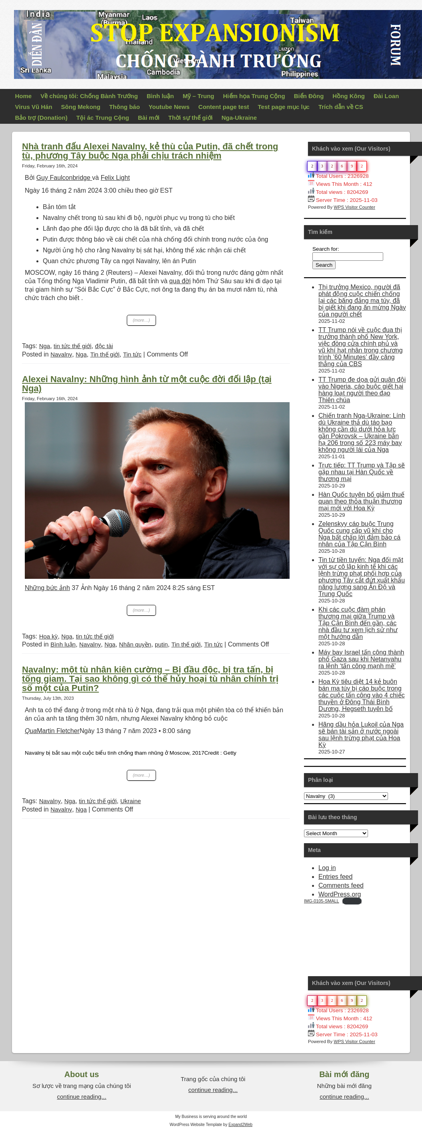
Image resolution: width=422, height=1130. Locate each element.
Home (23, 96)
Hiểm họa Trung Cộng (254, 96)
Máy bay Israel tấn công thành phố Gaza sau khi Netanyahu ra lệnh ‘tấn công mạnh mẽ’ (361, 659)
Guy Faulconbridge (64, 177)
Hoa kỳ (48, 636)
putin (161, 644)
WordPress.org (339, 894)
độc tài (104, 345)
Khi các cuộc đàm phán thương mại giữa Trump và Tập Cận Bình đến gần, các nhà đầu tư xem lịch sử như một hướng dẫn (358, 623)
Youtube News (169, 106)
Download (352, 900)
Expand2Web (240, 1124)
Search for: (325, 249)
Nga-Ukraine (239, 117)
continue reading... (81, 1096)
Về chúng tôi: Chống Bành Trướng (89, 96)
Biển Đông (309, 96)
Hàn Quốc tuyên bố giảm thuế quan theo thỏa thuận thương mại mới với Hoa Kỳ (361, 501)
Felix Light (115, 177)
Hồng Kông (348, 96)
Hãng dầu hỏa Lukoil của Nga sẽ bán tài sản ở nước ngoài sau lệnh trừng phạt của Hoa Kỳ (361, 734)
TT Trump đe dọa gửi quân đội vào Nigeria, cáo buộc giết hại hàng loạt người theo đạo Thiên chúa (362, 389)
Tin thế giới (105, 354)
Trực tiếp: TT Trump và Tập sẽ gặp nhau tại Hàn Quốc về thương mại (361, 472)
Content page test (223, 106)
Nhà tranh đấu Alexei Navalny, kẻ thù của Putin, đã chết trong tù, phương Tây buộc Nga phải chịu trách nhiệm (150, 151)
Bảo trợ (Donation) (41, 117)
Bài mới (149, 117)
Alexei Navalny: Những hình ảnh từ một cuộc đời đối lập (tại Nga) (147, 383)
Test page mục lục (284, 106)
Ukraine (130, 801)
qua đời (180, 281)
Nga (44, 345)
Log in (327, 867)
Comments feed (341, 885)
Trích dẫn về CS (340, 106)
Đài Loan (386, 96)
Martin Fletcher (52, 730)
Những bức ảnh (47, 587)
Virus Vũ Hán (33, 106)
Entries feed (335, 876)
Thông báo (124, 106)
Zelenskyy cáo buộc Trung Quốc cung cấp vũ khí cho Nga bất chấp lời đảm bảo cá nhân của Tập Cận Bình (359, 534)
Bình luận (160, 96)
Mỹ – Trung (198, 96)
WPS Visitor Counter (354, 207)
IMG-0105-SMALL (321, 900)
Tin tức (132, 354)
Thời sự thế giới (190, 117)
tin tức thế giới (73, 345)
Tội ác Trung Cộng (102, 117)
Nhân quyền (135, 644)
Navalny (61, 354)
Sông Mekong (80, 106)
